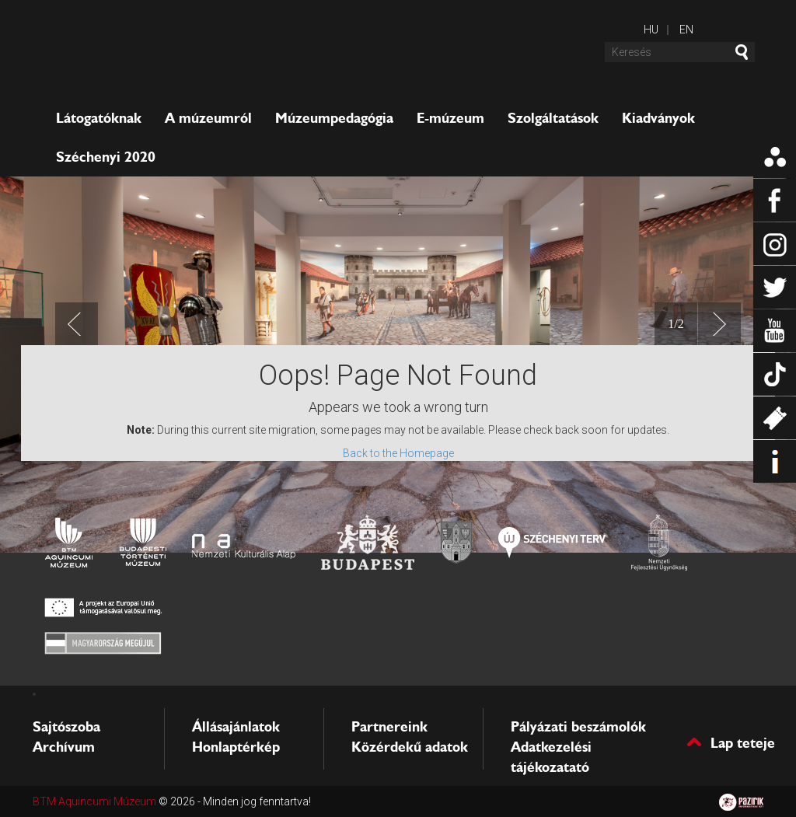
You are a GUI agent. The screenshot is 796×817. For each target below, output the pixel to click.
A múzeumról (208, 118)
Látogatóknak (98, 118)
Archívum (64, 747)
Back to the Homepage (398, 453)
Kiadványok (658, 118)
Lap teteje (742, 742)
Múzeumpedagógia (334, 118)
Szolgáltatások (553, 118)
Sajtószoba (66, 726)
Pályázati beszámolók (578, 726)
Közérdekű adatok (409, 747)
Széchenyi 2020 (105, 157)
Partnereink (389, 726)
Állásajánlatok (236, 726)
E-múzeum (450, 118)
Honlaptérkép (236, 747)
